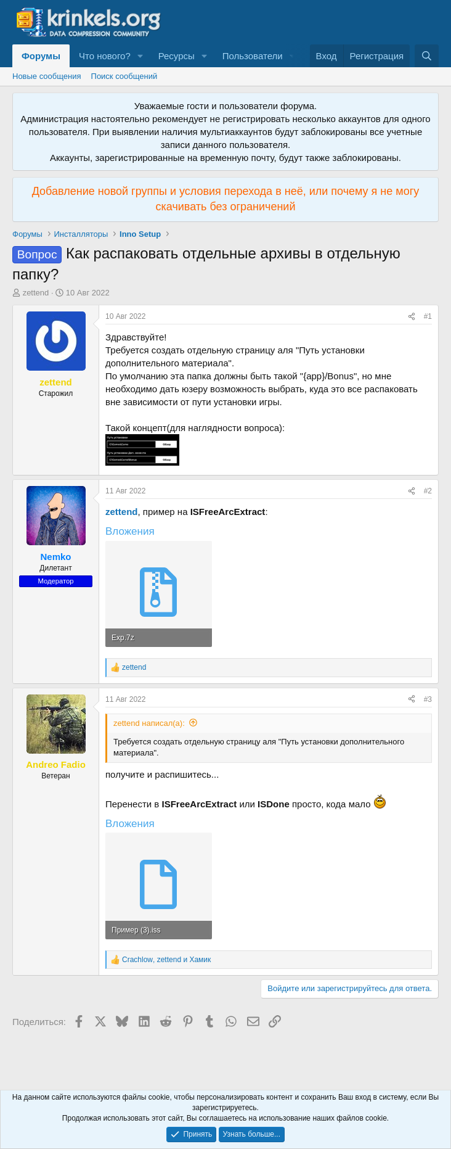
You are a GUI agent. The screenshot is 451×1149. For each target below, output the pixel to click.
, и (166, 959)
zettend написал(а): (149, 723)
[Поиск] (427, 55)
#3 (428, 699)
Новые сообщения (46, 76)
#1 (428, 316)
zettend (36, 292)
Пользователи (252, 56)
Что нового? (105, 56)
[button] (140, 55)
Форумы (41, 56)
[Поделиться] (412, 317)
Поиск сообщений (124, 76)
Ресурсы (176, 56)
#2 (428, 491)
